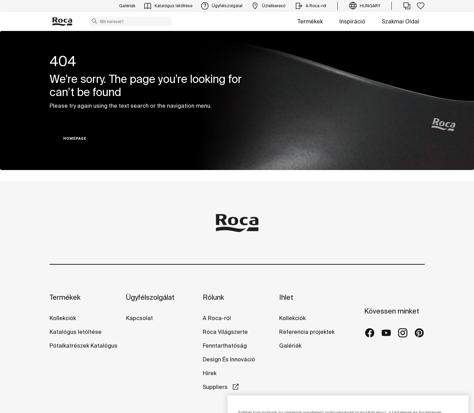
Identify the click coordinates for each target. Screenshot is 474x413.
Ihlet (286, 297)
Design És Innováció (229, 359)
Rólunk (213, 297)
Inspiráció (352, 21)
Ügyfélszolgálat (150, 297)
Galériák (290, 345)
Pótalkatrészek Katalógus (83, 345)
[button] (94, 21)
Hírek (210, 373)
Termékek (310, 21)
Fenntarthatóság (225, 345)
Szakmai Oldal (400, 21)
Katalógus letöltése (76, 332)
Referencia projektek (307, 332)
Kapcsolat (139, 318)
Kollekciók (63, 318)
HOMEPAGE (74, 138)
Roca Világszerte (225, 332)
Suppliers (216, 387)
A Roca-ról (217, 318)
